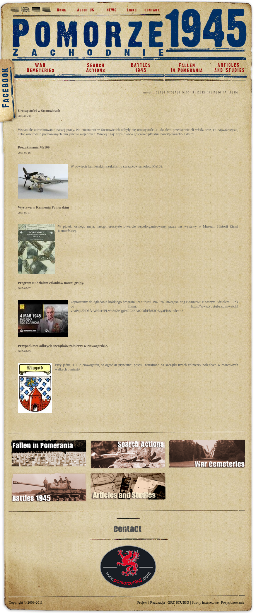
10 (187, 92)
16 (219, 92)
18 (229, 92)
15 (214, 92)
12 (198, 92)
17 (224, 92)
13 (203, 92)
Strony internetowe (205, 602)
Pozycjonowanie (232, 602)
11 (192, 92)
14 (208, 92)
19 (235, 92)
